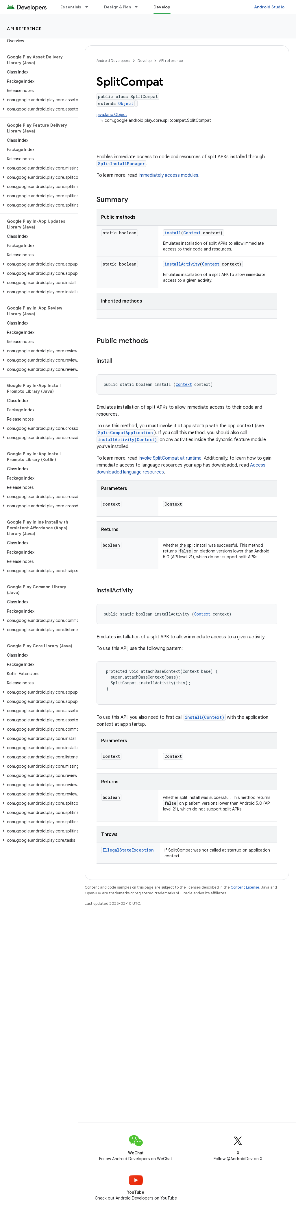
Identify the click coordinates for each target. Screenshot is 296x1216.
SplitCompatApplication (125, 432)
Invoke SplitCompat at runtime (169, 458)
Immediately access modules (168, 175)
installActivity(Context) (127, 439)
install (172, 232)
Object (125, 103)
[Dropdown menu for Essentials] (89, 7)
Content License (245, 887)
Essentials (71, 7)
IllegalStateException (128, 850)
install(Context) (204, 717)
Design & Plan (117, 7)
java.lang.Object (112, 114)
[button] (37, 99)
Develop (144, 60)
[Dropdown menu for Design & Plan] (139, 7)
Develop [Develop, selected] (162, 7)
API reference (24, 28)
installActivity (182, 264)
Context (192, 232)
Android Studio (269, 7)
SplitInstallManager (121, 163)
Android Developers (113, 60)
